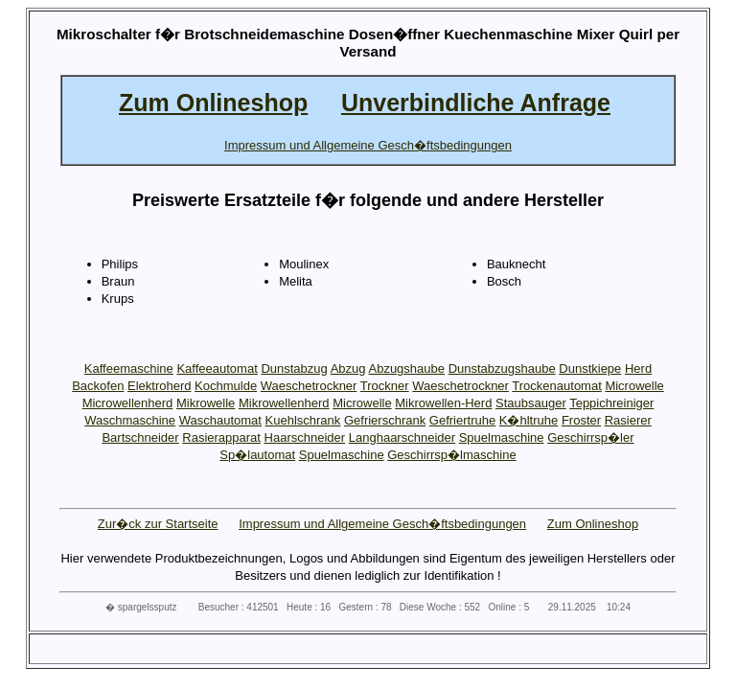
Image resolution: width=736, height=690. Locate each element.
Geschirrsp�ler (590, 437)
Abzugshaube (406, 368)
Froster (581, 420)
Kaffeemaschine (128, 368)
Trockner (384, 386)
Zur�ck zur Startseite (158, 524)
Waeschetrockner (309, 386)
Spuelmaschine (501, 437)
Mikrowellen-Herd (443, 403)
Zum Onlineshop (592, 524)
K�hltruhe (528, 420)
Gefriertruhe (462, 420)
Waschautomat (220, 420)
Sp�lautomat (257, 455)
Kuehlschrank (303, 420)
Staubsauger (530, 403)
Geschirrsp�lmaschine (451, 455)
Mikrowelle (205, 403)
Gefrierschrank (385, 420)
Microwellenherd (127, 403)
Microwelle (634, 386)
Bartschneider (140, 437)
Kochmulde (226, 386)
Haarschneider (305, 437)
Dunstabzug (294, 368)
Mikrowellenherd (284, 403)
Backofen (98, 386)
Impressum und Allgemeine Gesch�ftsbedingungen (382, 524)
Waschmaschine (129, 420)
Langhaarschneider (402, 437)
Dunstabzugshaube (502, 368)
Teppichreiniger (611, 403)
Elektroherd (159, 386)
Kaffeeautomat (216, 368)
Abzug (348, 368)
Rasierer (628, 420)
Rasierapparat (221, 437)
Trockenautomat (556, 386)
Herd (638, 368)
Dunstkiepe (590, 368)
